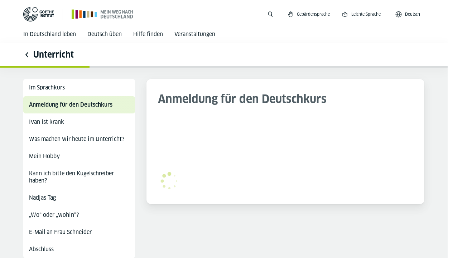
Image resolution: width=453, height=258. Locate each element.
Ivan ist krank (46, 122)
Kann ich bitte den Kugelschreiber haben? (71, 177)
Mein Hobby (44, 156)
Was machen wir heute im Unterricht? (76, 139)
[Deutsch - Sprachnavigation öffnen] (408, 14)
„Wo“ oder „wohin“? (54, 215)
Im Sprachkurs (47, 87)
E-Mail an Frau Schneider (60, 232)
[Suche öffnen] (270, 14)
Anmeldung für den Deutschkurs (70, 104)
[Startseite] (103, 14)
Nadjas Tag (42, 197)
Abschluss (41, 249)
